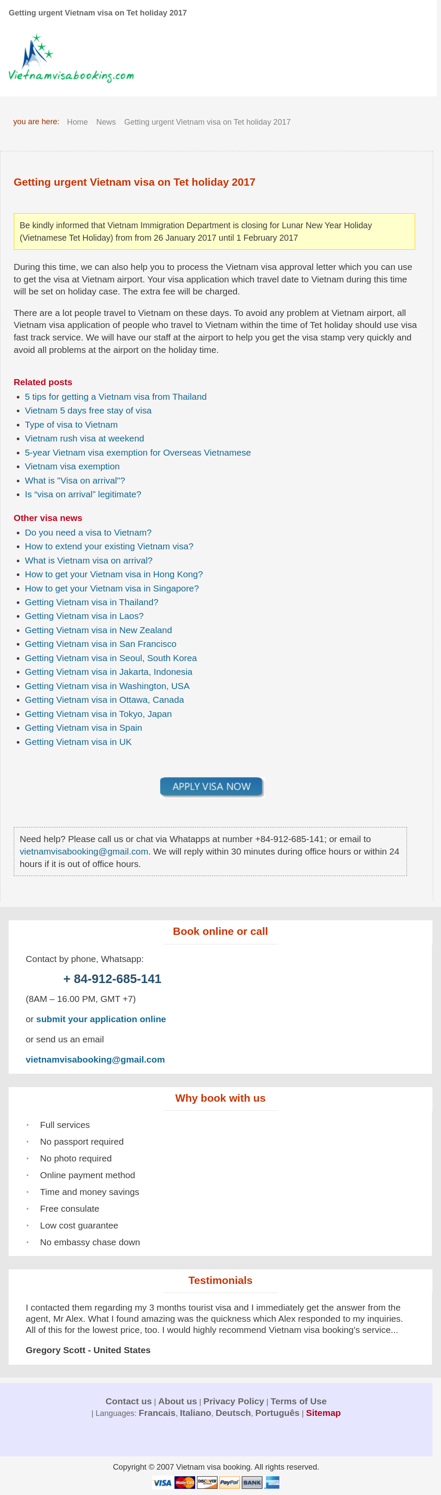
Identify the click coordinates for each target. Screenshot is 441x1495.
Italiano (195, 1413)
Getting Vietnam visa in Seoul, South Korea (111, 658)
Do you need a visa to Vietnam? (88, 532)
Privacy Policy (233, 1401)
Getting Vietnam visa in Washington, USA (107, 686)
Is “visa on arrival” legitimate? (83, 494)
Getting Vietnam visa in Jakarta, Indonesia (109, 672)
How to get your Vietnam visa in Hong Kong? (114, 574)
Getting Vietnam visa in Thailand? (91, 602)
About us (177, 1401)
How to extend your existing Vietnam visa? (109, 546)
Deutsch (233, 1413)
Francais (157, 1413)
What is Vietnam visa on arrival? (89, 560)
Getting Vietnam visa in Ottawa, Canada (104, 700)
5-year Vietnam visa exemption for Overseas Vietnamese (138, 452)
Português (277, 1413)
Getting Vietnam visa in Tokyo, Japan (98, 714)
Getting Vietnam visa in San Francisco (101, 644)
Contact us (129, 1401)
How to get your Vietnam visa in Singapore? (112, 588)
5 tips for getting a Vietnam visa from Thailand (116, 396)
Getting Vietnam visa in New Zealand (98, 630)
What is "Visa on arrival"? (75, 480)
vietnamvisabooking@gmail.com (84, 851)
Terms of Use (298, 1401)
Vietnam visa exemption (72, 466)
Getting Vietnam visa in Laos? (84, 616)
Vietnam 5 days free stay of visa (88, 410)
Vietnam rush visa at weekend (84, 438)
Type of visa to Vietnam (71, 424)
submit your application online (101, 1019)
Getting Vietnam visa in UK (78, 742)
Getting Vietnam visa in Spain (83, 727)
